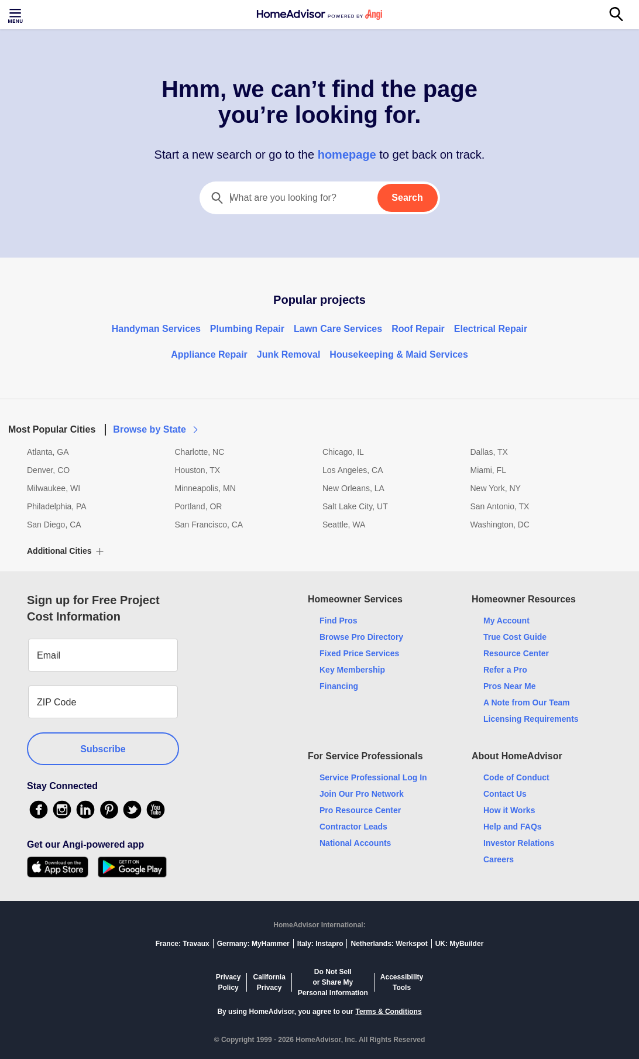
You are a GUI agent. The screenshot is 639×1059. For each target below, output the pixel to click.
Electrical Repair (490, 329)
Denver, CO (48, 470)
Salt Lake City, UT (355, 506)
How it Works (509, 810)
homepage (346, 154)
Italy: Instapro (320, 944)
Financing (339, 686)
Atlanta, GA (48, 452)
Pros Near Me (509, 686)
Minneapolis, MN (205, 488)
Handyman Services (156, 329)
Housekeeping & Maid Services (398, 354)
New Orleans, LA (353, 488)
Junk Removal (288, 354)
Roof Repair (418, 329)
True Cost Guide (515, 637)
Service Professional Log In (373, 777)
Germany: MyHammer (253, 944)
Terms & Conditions (388, 1011)
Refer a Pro (505, 669)
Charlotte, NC (200, 452)
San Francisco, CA (209, 524)
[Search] (622, 14)
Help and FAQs (512, 826)
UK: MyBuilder (459, 944)
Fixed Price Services (359, 653)
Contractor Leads (353, 826)
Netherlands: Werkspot (389, 944)
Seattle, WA (343, 524)
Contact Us (505, 793)
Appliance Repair (209, 354)
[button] (319, 422)
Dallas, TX (489, 452)
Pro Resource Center (360, 810)
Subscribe (102, 749)
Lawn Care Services (338, 329)
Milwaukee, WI (53, 488)
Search (406, 198)
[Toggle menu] (16, 14)
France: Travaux (182, 944)
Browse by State (156, 429)
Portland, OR (198, 506)
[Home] (319, 14)
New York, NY (495, 488)
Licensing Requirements (531, 719)
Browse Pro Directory (361, 637)
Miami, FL (488, 470)
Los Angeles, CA (352, 470)
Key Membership (352, 669)
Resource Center (516, 653)
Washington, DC (500, 524)
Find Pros (339, 620)
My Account (506, 620)
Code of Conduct (516, 777)
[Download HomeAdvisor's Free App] (62, 867)
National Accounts (355, 843)
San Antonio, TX (500, 506)
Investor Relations (518, 843)
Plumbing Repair (247, 329)
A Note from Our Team (526, 702)
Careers (498, 859)
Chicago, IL (343, 452)
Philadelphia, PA (57, 506)
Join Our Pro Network (362, 793)
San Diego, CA (54, 524)
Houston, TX (198, 470)
